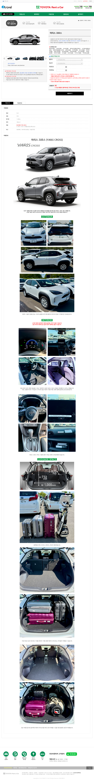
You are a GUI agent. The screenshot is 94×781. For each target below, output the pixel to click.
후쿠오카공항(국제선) (75, 48)
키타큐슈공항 (86, 53)
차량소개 (22, 14)
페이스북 (6, 1)
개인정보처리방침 (8, 767)
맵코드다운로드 (33, 758)
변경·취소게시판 (24, 758)
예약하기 (69, 93)
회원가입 (80, 1)
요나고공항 (82, 50)
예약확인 (36, 14)
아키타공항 (75, 50)
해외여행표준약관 (22, 767)
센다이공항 (68, 50)
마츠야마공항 (73, 51)
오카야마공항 (65, 51)
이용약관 (15, 767)
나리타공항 (58, 48)
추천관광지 (6, 758)
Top (89, 768)
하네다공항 (52, 48)
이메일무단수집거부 (32, 767)
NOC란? (42, 758)
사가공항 (64, 53)
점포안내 (65, 14)
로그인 (75, 1)
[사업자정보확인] (77, 772)
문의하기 (80, 14)
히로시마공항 (57, 51)
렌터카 (81, 20)
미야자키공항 (57, 53)
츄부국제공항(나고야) (58, 50)
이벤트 (90, 1)
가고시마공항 (81, 51)
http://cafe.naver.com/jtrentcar (16, 65)
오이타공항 (70, 53)
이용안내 (51, 14)
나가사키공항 (78, 53)
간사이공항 (65, 48)
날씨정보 (15, 758)
